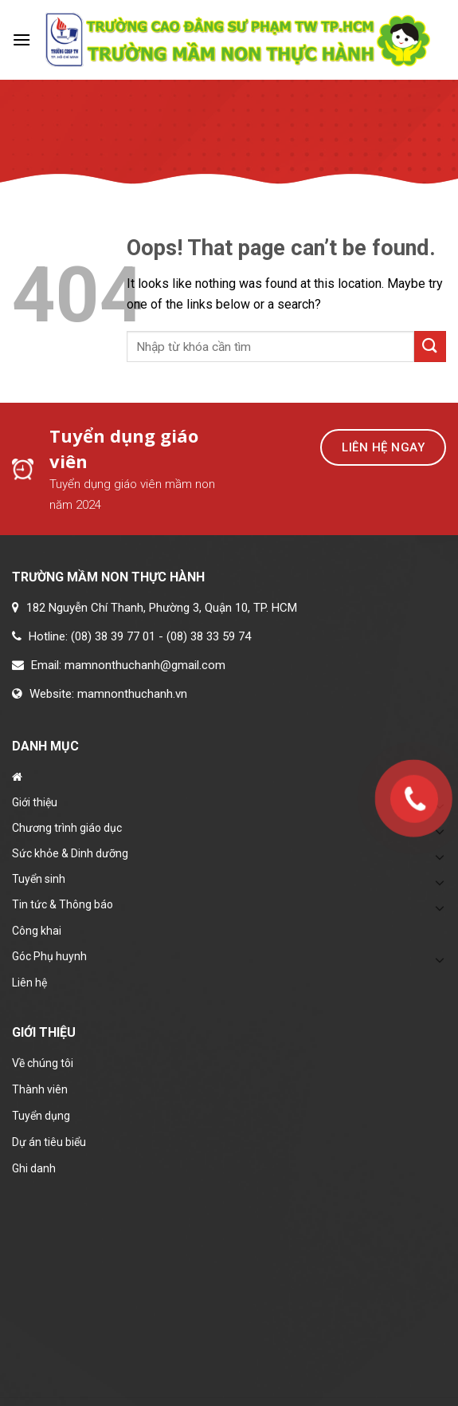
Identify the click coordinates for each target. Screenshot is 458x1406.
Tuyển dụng (41, 1115)
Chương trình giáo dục (67, 827)
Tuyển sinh (38, 878)
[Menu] (21, 39)
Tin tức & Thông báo (62, 904)
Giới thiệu (34, 802)
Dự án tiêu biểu (49, 1142)
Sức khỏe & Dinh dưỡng (70, 853)
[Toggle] (439, 856)
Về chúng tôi (42, 1063)
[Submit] (430, 346)
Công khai (36, 930)
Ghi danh (34, 1168)
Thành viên (40, 1089)
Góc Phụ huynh (49, 956)
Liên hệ (29, 982)
